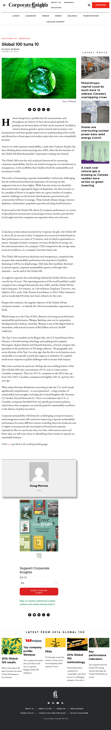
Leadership (30, 16)
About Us (56, 2)
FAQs (48, 651)
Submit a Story (45, 708)
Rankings (69, 2)
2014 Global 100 (9, 38)
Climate (16, 16)
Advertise (61, 708)
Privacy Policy (27, 713)
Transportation (91, 16)
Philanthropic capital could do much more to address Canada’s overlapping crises (94, 90)
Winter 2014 (24, 38)
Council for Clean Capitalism (52, 713)
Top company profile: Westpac (32, 651)
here (9, 444)
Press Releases (76, 708)
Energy (58, 16)
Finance (45, 16)
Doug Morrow (12, 49)
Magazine (56, 8)
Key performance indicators (97, 655)
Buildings (72, 16)
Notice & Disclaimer (79, 713)
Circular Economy (55, 22)
